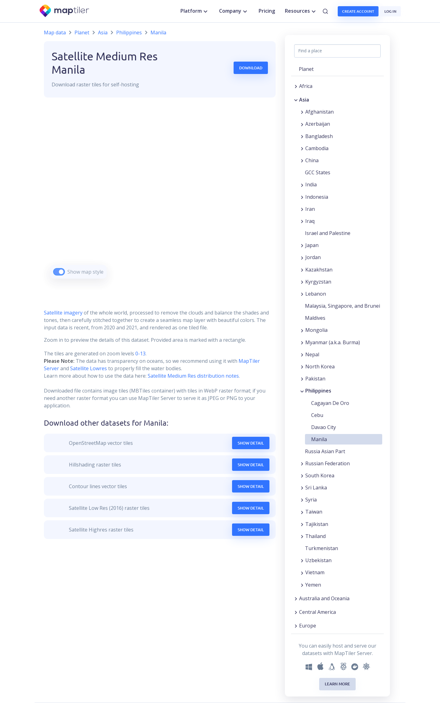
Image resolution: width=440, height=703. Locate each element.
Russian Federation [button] (327, 463)
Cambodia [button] (316, 148)
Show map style (85, 271)
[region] (160, 196)
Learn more (337, 684)
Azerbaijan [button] (317, 123)
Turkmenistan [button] (321, 548)
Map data (55, 32)
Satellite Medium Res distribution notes (192, 375)
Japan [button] (312, 245)
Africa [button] (305, 86)
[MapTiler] (64, 11)
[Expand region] (296, 86)
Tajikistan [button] (316, 524)
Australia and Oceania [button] (324, 598)
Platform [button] (194, 11)
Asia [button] (304, 99)
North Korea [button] (320, 366)
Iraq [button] (310, 221)
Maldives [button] (315, 318)
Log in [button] (390, 11)
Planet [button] (306, 69)
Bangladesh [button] (319, 136)
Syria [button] (311, 499)
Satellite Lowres (88, 368)
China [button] (312, 160)
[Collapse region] (296, 99)
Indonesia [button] (316, 196)
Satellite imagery (63, 312)
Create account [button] (358, 11)
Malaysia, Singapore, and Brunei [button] (342, 305)
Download (250, 68)
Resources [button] (301, 11)
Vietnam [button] (314, 572)
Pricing (267, 10)
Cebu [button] (317, 415)
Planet (81, 32)
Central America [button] (317, 612)
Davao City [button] (323, 427)
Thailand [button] (315, 536)
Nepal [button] (312, 354)
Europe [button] (307, 625)
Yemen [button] (313, 584)
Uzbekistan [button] (318, 560)
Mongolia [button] (316, 330)
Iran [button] (310, 209)
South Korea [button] (319, 475)
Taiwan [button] (313, 511)
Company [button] (234, 11)
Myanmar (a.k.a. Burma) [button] (332, 342)
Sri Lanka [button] (316, 487)
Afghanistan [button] (319, 111)
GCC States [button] (317, 172)
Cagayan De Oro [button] (330, 403)
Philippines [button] (318, 390)
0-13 (140, 353)
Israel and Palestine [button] (327, 233)
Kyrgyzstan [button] (318, 281)
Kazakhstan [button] (318, 269)
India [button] (311, 184)
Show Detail (251, 443)
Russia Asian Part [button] (325, 451)
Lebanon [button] (315, 293)
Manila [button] (319, 439)
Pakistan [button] (315, 378)
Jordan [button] (313, 257)
